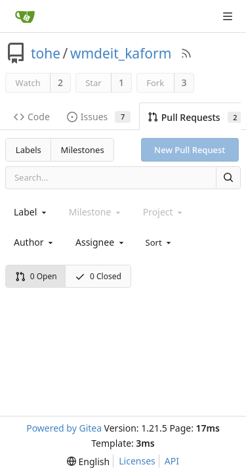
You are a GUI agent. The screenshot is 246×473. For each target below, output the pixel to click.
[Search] (228, 177)
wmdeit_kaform (120, 53)
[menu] (160, 241)
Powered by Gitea (64, 428)
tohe (45, 53)
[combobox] (31, 211)
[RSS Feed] (186, 53)
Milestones (82, 150)
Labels (28, 150)
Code (32, 116)
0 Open (36, 276)
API (172, 461)
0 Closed (98, 276)
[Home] (25, 16)
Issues (99, 116)
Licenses (137, 461)
